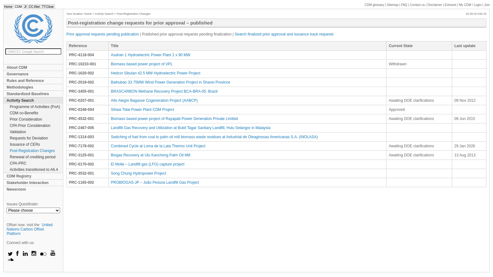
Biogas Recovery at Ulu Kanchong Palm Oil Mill (151, 155)
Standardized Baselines (28, 94)
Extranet (450, 5)
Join (487, 5)
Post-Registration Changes (32, 151)
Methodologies (20, 87)
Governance (17, 74)
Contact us (417, 5)
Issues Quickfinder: (23, 204)
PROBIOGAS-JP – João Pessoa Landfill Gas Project (155, 182)
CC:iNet (34, 6)
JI (25, 6)
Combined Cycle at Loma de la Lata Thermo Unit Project (158, 146)
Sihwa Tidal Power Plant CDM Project (142, 109)
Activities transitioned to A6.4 (34, 169)
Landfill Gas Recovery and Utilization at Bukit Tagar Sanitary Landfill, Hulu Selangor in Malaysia (190, 128)
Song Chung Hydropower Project (138, 173)
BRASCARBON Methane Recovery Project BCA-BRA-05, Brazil (164, 91)
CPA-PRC (18, 163)
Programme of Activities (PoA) (35, 107)
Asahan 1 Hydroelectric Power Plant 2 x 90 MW (151, 55)
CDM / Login (470, 5)
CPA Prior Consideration (30, 125)
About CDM (17, 67)
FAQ (404, 5)
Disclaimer (435, 5)
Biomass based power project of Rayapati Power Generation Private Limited (174, 119)
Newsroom (16, 189)
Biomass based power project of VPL (142, 64)
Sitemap (393, 5)
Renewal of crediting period (32, 157)
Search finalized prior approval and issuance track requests (284, 34)
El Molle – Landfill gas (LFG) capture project (148, 164)
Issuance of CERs (25, 144)
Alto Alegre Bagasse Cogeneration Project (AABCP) (154, 100)
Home (8, 6)
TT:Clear (48, 6)
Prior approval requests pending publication (102, 34)
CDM (18, 6)
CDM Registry (19, 176)
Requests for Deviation (29, 138)
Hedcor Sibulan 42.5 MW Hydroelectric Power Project (156, 73)
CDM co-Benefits (24, 113)
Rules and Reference (25, 81)
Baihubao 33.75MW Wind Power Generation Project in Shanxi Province (170, 82)
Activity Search (20, 100)
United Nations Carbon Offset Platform (30, 229)
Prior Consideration (26, 119)
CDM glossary (375, 5)
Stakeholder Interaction (27, 183)
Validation (18, 132)
